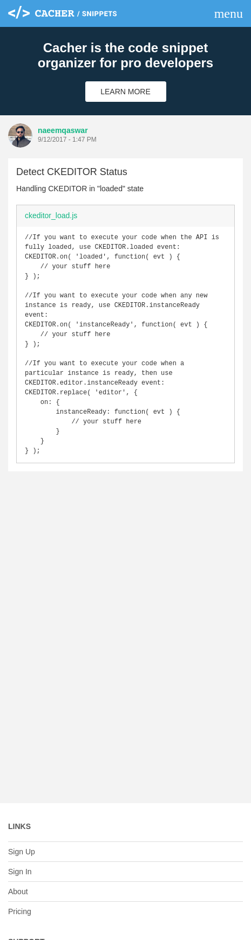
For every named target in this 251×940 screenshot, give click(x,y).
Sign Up (21, 851)
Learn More (125, 91)
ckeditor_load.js (51, 215)
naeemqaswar (63, 130)
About (18, 891)
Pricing (19, 911)
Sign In (20, 871)
